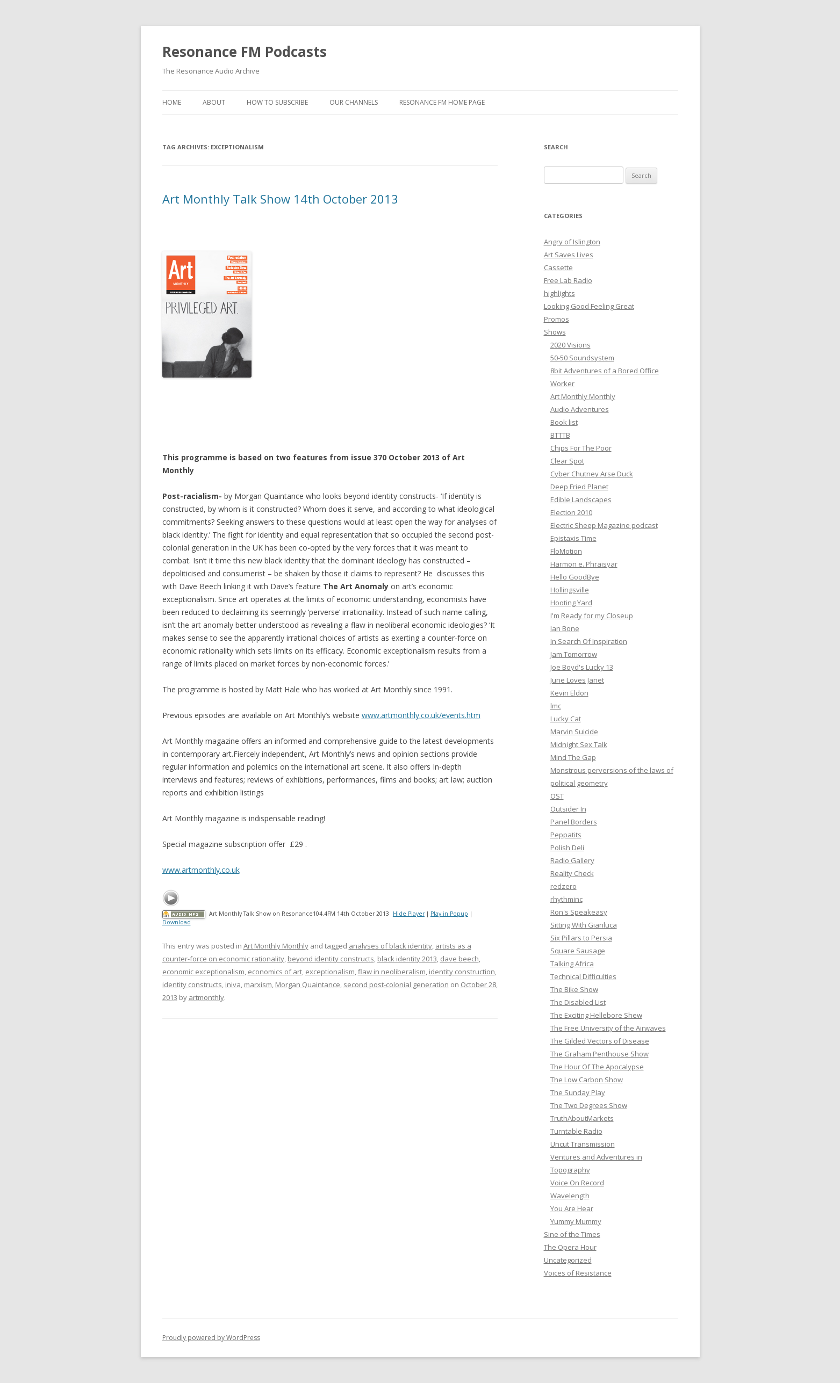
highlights (559, 293)
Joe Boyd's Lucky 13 (581, 667)
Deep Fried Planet (579, 486)
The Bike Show (574, 989)
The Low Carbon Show (586, 1079)
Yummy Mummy (575, 1221)
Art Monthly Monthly (275, 946)
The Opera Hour (570, 1247)
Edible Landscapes (581, 499)
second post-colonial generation (396, 984)
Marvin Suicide (574, 731)
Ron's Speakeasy (578, 912)
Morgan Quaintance (307, 984)
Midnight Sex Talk (578, 744)
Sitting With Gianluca (583, 925)
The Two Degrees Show (588, 1105)
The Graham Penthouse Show (599, 1054)
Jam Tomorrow (573, 654)
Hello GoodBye (574, 577)
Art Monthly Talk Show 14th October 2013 (280, 199)
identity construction (462, 971)
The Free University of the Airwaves (608, 1028)
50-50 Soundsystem (582, 358)
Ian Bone (564, 628)
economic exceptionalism (203, 971)
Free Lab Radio (568, 280)
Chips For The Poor (581, 448)
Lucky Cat (565, 718)
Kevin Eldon (569, 693)
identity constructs (192, 984)
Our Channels (353, 102)
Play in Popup (449, 913)
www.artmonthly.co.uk (201, 870)
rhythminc (566, 899)
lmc (555, 706)
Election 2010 (571, 512)
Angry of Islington (572, 242)
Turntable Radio (576, 1131)
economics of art (275, 971)
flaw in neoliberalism (392, 971)
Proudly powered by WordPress (211, 1337)
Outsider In (568, 809)
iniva (233, 984)
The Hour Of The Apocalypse (597, 1066)
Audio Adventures (579, 409)
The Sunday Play (577, 1092)
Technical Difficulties (583, 976)
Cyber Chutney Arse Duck (591, 474)
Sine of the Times (572, 1234)
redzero (563, 886)
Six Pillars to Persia (581, 938)
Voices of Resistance (578, 1273)
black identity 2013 (407, 959)
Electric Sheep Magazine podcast (604, 525)
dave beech (459, 959)
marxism (258, 984)
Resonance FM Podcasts (244, 51)
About (214, 102)
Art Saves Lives (568, 254)
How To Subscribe (277, 102)
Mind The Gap (573, 757)
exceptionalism (330, 971)
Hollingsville (569, 590)
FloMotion (566, 551)
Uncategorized (568, 1260)
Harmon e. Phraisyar (584, 564)
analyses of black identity (390, 946)
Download (176, 922)
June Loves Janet (577, 680)
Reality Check (572, 873)
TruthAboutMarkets (582, 1118)
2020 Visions (570, 345)
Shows (555, 332)
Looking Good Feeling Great (589, 306)
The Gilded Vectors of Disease (599, 1041)
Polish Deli (567, 847)
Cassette (558, 267)
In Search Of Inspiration (588, 641)
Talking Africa (572, 963)
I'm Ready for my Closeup (591, 615)
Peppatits (565, 834)
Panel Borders (573, 822)
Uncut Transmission (582, 1144)
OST (557, 796)
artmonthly (206, 997)
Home (171, 102)
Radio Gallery (572, 860)
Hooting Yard (571, 602)
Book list (564, 422)
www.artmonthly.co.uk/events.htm (421, 715)
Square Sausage (577, 950)
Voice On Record (577, 1183)
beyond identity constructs (331, 959)
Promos (556, 319)
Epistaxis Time (573, 538)
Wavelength (570, 1195)
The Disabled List (578, 1002)
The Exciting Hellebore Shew (596, 1015)
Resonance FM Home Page (442, 102)
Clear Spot (567, 461)
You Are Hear (571, 1208)
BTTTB (560, 435)
